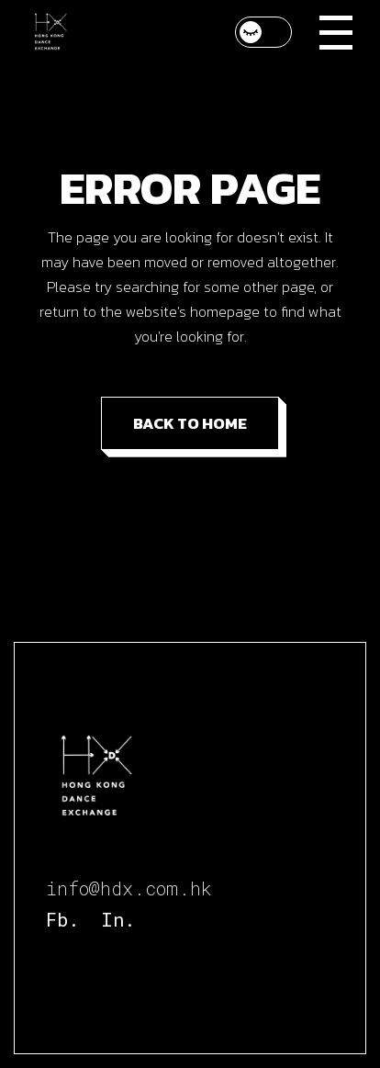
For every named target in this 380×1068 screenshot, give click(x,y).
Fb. (62, 919)
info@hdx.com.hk (129, 888)
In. (118, 919)
